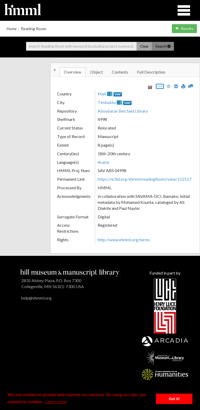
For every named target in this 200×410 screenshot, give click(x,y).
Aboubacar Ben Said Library (123, 110)
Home (12, 28)
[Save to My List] (169, 86)
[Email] (176, 85)
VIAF (117, 94)
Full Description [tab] (151, 71)
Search (163, 46)
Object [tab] (96, 71)
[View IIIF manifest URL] (150, 87)
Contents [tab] (120, 71)
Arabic (104, 162)
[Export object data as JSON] (160, 87)
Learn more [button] (55, 402)
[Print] (183, 85)
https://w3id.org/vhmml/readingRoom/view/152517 (144, 179)
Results (184, 28)
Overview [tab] (72, 71)
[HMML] (70, 272)
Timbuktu (107, 102)
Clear (144, 46)
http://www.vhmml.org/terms (124, 239)
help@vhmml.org (36, 297)
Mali (102, 93)
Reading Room (33, 28)
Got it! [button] (174, 399)
